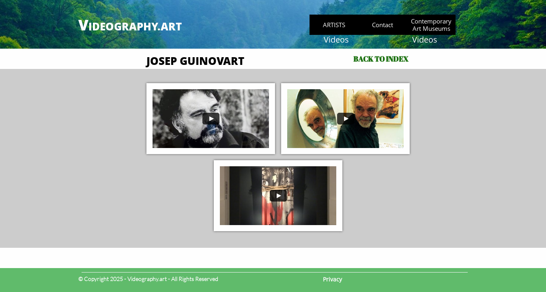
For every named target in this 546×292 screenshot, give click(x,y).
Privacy (332, 279)
